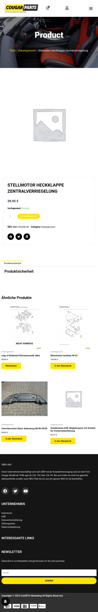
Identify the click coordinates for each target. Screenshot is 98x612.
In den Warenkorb (28, 216)
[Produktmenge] (11, 216)
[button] (91, 8)
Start (13, 50)
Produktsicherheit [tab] (12, 263)
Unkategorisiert (27, 50)
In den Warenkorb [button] (63, 365)
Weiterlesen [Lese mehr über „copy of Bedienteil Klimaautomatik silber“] (11, 365)
